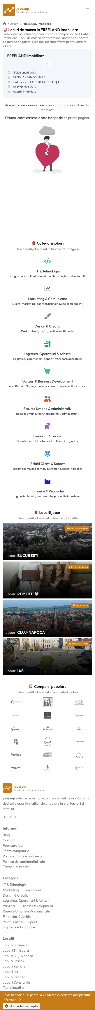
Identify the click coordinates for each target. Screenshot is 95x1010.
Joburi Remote (14, 966)
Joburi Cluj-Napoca (18, 955)
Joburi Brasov (13, 961)
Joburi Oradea (14, 977)
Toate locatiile (13, 987)
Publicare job (13, 845)
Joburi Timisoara (16, 950)
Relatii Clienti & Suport (47, 463)
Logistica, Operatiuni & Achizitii (47, 354)
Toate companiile (16, 851)
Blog (6, 835)
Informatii (12, 999)
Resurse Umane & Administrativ (47, 408)
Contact (9, 840)
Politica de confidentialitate (24, 861)
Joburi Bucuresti (15, 945)
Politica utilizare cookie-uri (23, 856)
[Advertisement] (47, 213)
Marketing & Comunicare (47, 298)
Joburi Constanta (16, 982)
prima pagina (78, 117)
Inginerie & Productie (47, 491)
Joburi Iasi (11, 971)
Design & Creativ (47, 326)
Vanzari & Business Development (47, 381)
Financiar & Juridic (47, 436)
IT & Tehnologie (47, 271)
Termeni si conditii (16, 866)
